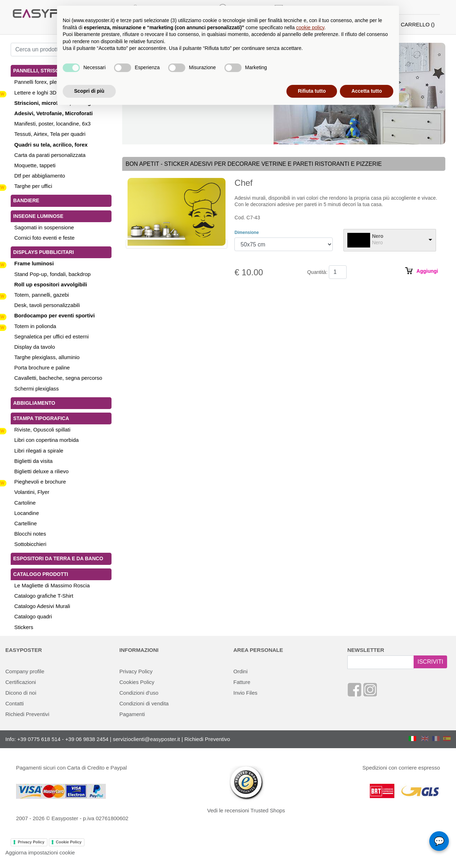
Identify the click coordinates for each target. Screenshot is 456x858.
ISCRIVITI (430, 662)
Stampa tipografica (41, 418)
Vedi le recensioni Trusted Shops (246, 810)
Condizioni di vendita (144, 703)
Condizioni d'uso (139, 693)
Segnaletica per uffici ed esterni (51, 336)
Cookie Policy (69, 842)
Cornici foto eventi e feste (44, 238)
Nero (377, 236)
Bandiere (26, 200)
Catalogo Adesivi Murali (42, 606)
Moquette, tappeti (35, 165)
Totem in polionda (35, 326)
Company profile (24, 671)
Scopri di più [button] (89, 91)
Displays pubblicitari (43, 252)
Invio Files (245, 693)
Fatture (241, 682)
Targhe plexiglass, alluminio (46, 357)
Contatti (14, 703)
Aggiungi (427, 271)
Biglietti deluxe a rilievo (41, 471)
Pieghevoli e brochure (40, 482)
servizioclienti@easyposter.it (146, 739)
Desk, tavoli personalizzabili (47, 305)
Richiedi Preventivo (207, 739)
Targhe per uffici (33, 186)
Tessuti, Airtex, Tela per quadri (50, 134)
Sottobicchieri (30, 544)
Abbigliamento (34, 403)
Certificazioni (20, 682)
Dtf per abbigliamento (39, 176)
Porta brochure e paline (42, 367)
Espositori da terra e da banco (58, 558)
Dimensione (246, 232)
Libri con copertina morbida (46, 440)
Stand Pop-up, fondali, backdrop (52, 274)
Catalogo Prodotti (40, 574)
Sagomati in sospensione (44, 227)
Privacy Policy (135, 671)
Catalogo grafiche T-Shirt (43, 596)
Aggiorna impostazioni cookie (40, 852)
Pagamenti (132, 714)
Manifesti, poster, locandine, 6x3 (52, 124)
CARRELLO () (418, 24)
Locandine (26, 513)
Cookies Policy (136, 682)
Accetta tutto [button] (366, 91)
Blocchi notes (30, 534)
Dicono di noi (20, 693)
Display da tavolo (34, 347)
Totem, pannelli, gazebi (41, 295)
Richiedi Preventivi (27, 714)
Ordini (240, 671)
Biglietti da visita (33, 461)
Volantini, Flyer (31, 492)
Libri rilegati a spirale (38, 451)
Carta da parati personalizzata (50, 155)
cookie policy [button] (310, 27)
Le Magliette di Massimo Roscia (52, 585)
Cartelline (25, 523)
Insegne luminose (38, 216)
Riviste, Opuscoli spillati (42, 430)
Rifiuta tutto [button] (312, 91)
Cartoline (25, 503)
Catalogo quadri (33, 616)
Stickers (23, 627)
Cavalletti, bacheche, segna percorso (58, 378)
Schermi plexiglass (36, 388)
